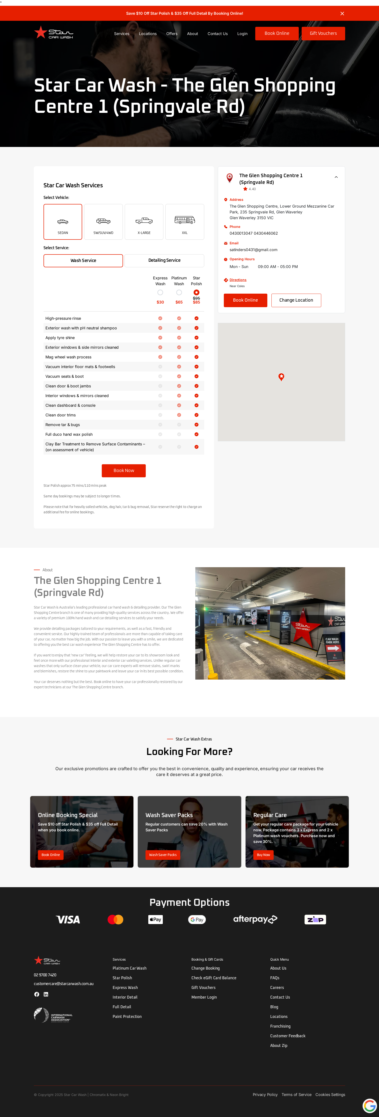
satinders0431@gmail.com (253, 249)
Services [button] (122, 33)
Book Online (277, 33)
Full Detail (122, 1007)
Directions (238, 280)
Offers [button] (171, 33)
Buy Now (263, 855)
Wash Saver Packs (163, 855)
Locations (148, 33)
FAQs (274, 978)
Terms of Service (297, 1094)
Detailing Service (164, 260)
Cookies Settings (330, 1094)
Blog (274, 1007)
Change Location (296, 300)
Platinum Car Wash (129, 968)
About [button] (192, 33)
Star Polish (122, 978)
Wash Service (83, 261)
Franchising (280, 1026)
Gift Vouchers (323, 33)
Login (242, 33)
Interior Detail (125, 997)
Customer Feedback (288, 1036)
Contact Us (218, 33)
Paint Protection (127, 1017)
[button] (281, 377)
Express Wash (125, 988)
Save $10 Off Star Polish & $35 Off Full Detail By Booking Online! (184, 13)
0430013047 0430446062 (254, 233)
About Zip (278, 1046)
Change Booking (205, 968)
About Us (278, 968)
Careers (277, 988)
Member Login (204, 997)
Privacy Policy (265, 1094)
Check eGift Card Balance (213, 978)
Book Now (124, 471)
